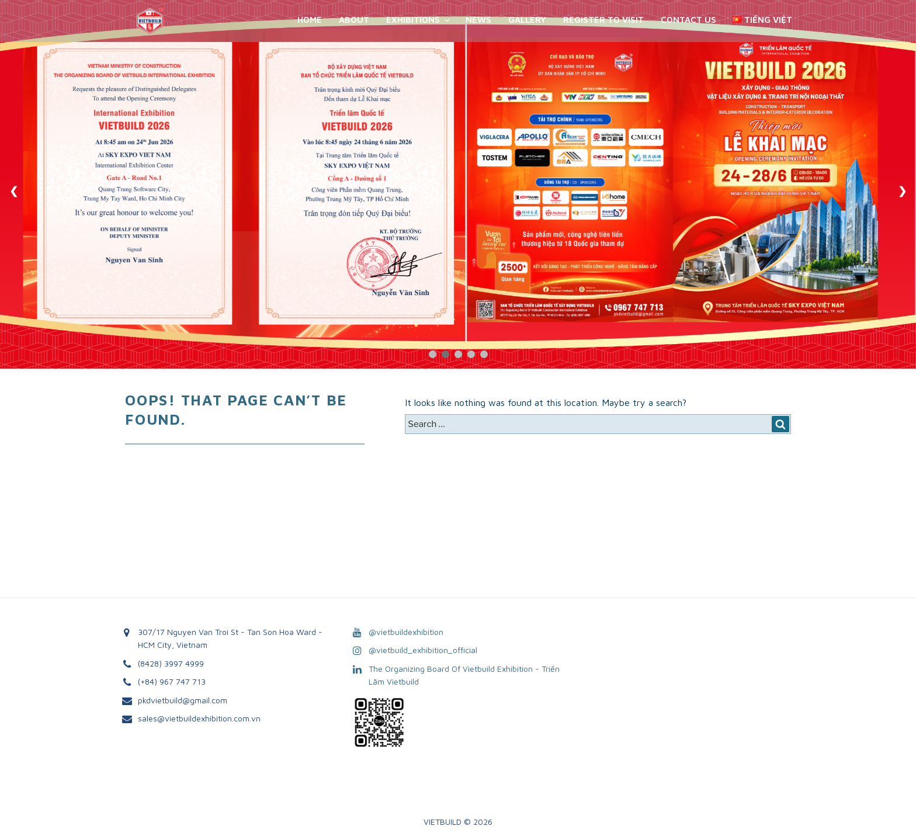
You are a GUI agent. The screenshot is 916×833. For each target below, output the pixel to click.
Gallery (527, 20)
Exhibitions (419, 20)
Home (309, 20)
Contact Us (688, 20)
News (478, 20)
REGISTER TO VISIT (603, 20)
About (354, 20)
